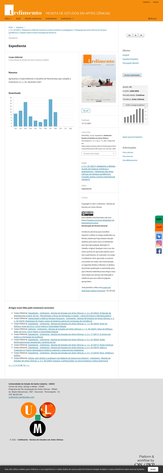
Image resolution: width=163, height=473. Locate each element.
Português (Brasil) (131, 63)
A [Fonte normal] (135, 35)
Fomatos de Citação (91, 153)
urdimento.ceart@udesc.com (21, 397)
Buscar (152, 18)
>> (28, 365)
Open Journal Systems (132, 137)
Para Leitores (128, 152)
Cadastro (146, 2)
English (126, 55)
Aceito (153, 469)
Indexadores (51, 18)
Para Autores (128, 156)
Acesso (155, 2)
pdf (86, 111)
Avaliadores (66, 18)
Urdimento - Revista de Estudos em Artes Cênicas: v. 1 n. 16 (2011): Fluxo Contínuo (76, 345)
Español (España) (130, 59)
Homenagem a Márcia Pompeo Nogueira (46, 318)
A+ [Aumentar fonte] (130, 35)
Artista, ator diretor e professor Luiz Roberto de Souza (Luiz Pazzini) (58, 358)
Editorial (32, 329)
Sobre (7, 18)
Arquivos (19, 27)
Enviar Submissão (132, 75)
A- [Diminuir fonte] (141, 35)
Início (11, 27)
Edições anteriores (33, 18)
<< (10, 365)
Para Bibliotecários (130, 160)
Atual (18, 18)
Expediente (33, 313)
